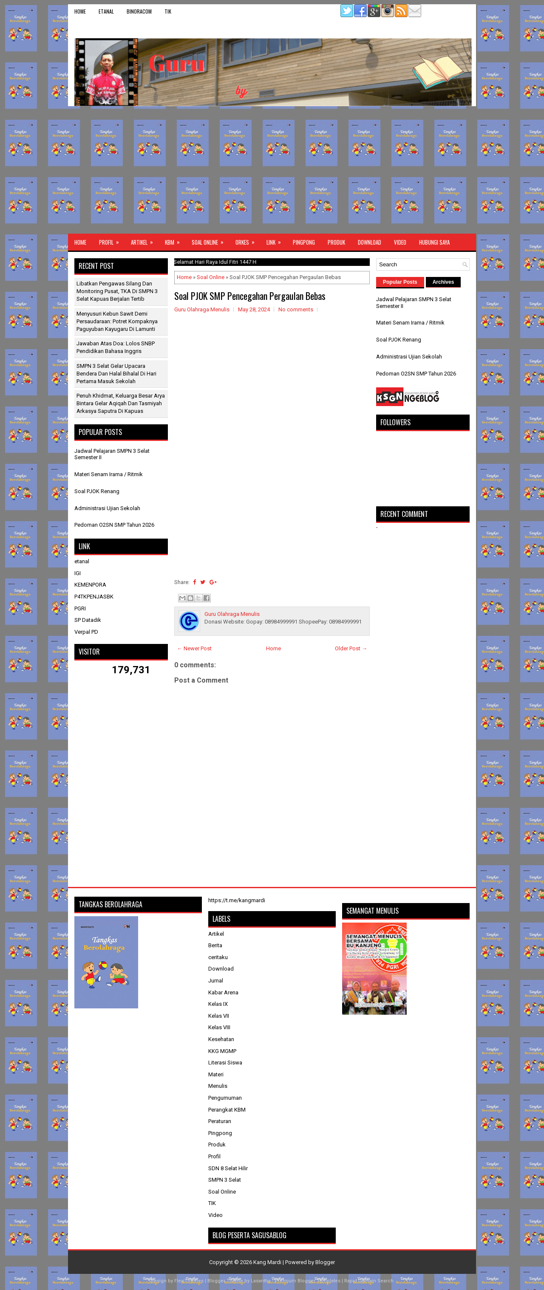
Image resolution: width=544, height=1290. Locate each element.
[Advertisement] (272, 169)
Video (400, 242)
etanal (106, 11)
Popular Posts (400, 282)
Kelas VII (218, 1016)
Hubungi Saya (434, 242)
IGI (77, 573)
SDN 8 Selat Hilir (228, 1168)
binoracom (139, 11)
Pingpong (304, 242)
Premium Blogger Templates (307, 1281)
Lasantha (261, 1281)
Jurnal (215, 980)
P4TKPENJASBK (93, 596)
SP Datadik (87, 620)
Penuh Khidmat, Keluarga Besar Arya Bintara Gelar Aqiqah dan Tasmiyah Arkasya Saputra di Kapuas (120, 403)
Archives (443, 282)
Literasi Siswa (225, 1062)
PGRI (80, 608)
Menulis (217, 1086)
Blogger (325, 1262)
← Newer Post (194, 648)
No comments (295, 309)
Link (276, 240)
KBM (175, 240)
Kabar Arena (223, 992)
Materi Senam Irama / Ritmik (108, 474)
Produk (336, 242)
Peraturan (219, 1121)
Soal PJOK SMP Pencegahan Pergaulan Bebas (250, 296)
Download (369, 242)
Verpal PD (86, 632)
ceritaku (218, 957)
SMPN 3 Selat (224, 1180)
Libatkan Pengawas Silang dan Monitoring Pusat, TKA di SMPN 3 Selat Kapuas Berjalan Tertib (117, 291)
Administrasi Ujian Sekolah (107, 508)
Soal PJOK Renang (96, 491)
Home (80, 11)
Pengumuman (225, 1098)
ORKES (247, 240)
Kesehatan (221, 1039)
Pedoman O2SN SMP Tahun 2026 (114, 525)
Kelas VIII (219, 1027)
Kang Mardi (268, 1262)
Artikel (145, 240)
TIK (167, 11)
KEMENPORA (90, 584)
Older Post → (351, 648)
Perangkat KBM (227, 1110)
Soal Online (210, 240)
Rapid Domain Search (369, 1281)
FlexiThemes (189, 1281)
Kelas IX (218, 1004)
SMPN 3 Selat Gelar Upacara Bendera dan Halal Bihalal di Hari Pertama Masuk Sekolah (116, 373)
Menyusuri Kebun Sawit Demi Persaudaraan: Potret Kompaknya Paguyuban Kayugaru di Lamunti (117, 321)
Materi (216, 1074)
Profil (112, 240)
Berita (215, 945)
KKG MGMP (222, 1051)
